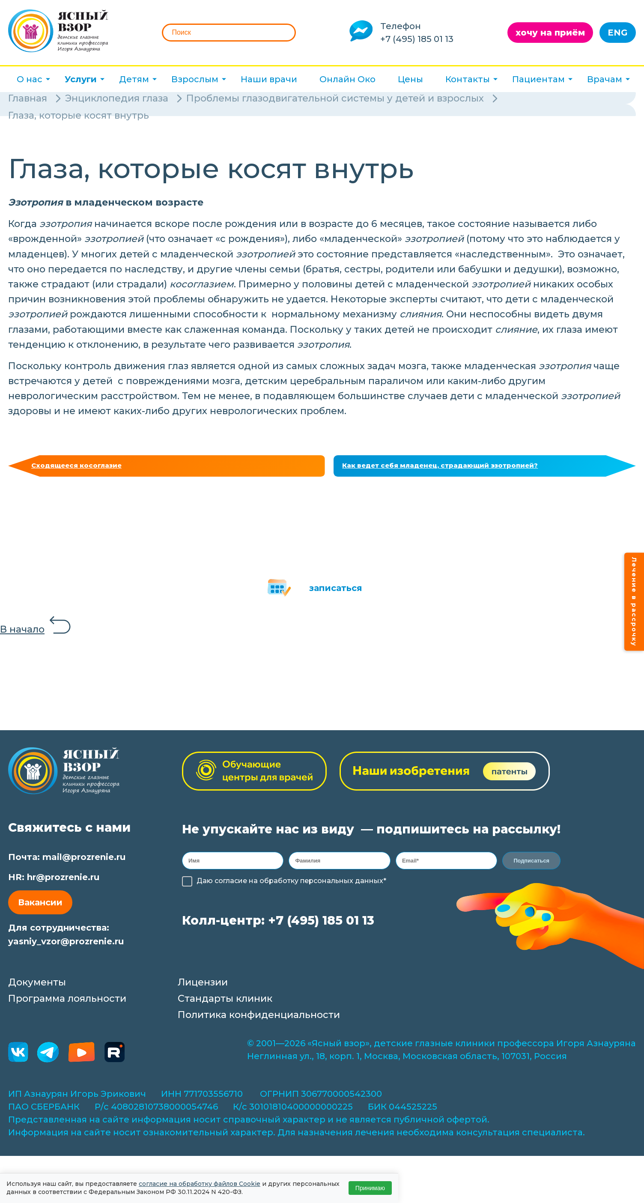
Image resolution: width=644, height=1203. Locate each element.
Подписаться (532, 866)
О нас (29, 79)
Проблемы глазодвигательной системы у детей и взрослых (335, 98)
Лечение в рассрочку (634, 601)
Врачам (604, 79)
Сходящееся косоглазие (86, 468)
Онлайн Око (347, 79)
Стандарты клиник (225, 1003)
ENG (618, 32)
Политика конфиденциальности (259, 1019)
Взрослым (194, 79)
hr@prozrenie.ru (63, 882)
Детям (134, 79)
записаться (335, 593)
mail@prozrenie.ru (83, 862)
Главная (27, 98)
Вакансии (40, 907)
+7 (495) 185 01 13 (416, 39)
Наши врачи (269, 79)
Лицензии (203, 987)
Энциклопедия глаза (116, 98)
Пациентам (538, 79)
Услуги (81, 79)
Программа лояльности (67, 1003)
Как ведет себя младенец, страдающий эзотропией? (460, 468)
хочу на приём (550, 32)
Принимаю (370, 1188)
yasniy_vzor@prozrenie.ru (66, 946)
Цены (410, 79)
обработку (278, 888)
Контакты (467, 79)
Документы (37, 987)
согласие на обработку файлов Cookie (199, 1184)
